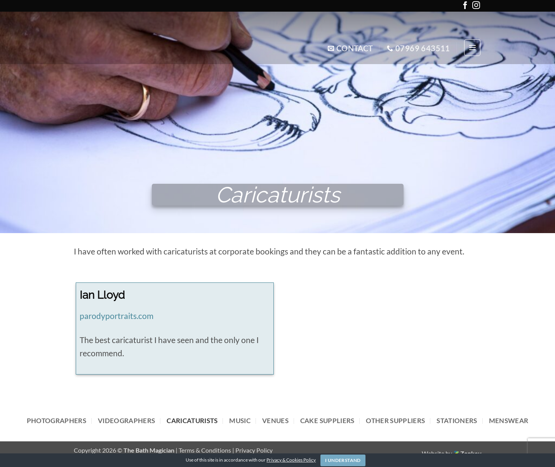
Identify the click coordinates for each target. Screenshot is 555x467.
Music (240, 420)
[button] (472, 47)
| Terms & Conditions (204, 450)
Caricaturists (192, 420)
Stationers (457, 420)
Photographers (56, 420)
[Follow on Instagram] (476, 7)
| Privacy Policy (252, 450)
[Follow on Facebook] (465, 7)
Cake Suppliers (327, 420)
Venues (275, 420)
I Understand (342, 460)
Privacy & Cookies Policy (291, 460)
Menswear (509, 420)
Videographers (126, 420)
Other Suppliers (395, 420)
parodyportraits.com (116, 316)
